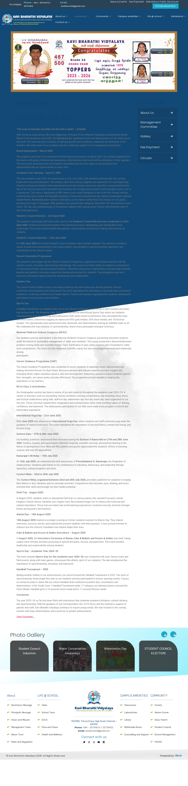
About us (63, 19)
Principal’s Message (21, 713)
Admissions (156, 19)
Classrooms (130, 705)
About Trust (17, 735)
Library (127, 720)
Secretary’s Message (21, 705)
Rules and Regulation (22, 742)
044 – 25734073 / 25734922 (98, 728)
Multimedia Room (133, 727)
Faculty (158, 705)
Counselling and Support (136, 735)
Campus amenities (116, 19)
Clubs (44, 705)
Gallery (145, 137)
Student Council (163, 727)
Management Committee (150, 125)
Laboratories (130, 713)
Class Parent (161, 720)
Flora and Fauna (50, 727)
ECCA (44, 720)
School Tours (48, 713)
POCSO (158, 742)
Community (96, 19)
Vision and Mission (20, 720)
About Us (147, 113)
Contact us (173, 19)
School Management (165, 735)
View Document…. (25, 617)
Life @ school (138, 19)
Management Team (21, 727)
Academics (78, 19)
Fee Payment (150, 147)
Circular (146, 158)
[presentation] (164, 635)
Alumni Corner (162, 713)
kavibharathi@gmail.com (73, 6)
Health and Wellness (52, 735)
